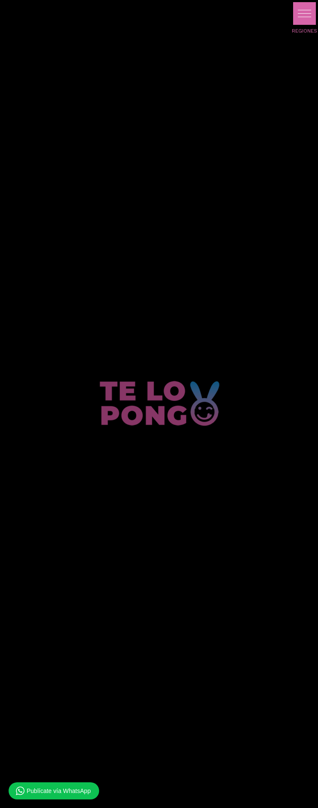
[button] (304, 13)
